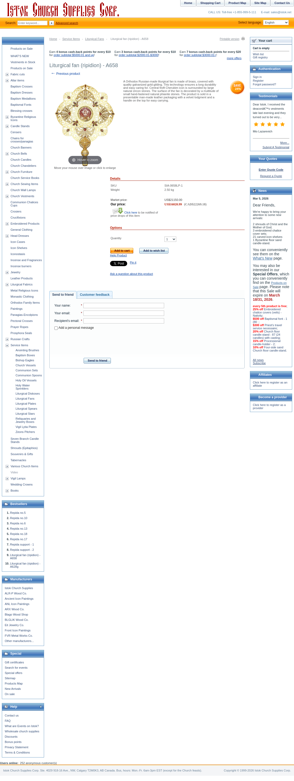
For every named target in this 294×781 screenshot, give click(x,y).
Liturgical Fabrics (21, 284)
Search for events (16, 667)
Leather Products (22, 278)
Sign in (257, 76)
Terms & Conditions (17, 752)
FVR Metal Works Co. (19, 635)
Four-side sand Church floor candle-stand (269, 349)
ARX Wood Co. (14, 609)
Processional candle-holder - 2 (267, 342)
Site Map (260, 2)
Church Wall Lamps (23, 190)
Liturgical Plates (26, 403)
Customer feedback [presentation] (95, 295)
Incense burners (21, 266)
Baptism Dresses (21, 92)
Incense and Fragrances (26, 260)
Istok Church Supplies (19, 588)
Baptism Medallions (23, 98)
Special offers (13, 672)
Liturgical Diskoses (28, 393)
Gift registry (260, 57)
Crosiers (16, 211)
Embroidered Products (25, 223)
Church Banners (21, 147)
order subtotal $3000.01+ (200, 55)
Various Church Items (24, 466)
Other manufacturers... (19, 641)
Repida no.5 (18, 512)
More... (284, 142)
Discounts (11, 736)
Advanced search (67, 23)
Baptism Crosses (21, 86)
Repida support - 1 (22, 544)
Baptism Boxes (25, 355)
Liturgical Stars (25, 413)
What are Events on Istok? (22, 726)
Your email (61, 313)
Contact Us (282, 2)
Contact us (12, 715)
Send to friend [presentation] (63, 295)
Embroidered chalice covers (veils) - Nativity (267, 312)
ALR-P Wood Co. (16, 593)
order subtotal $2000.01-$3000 (138, 55)
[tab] (63, 295)
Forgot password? (264, 84)
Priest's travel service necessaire (267, 327)
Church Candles (21, 159)
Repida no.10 (18, 518)
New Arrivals (13, 688)
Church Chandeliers (23, 165)
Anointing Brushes (27, 350)
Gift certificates (14, 662)
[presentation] (109, 342)
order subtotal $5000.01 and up (74, 55)
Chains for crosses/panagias (22, 140)
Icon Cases (18, 241)
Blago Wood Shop (16, 614)
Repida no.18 (18, 533)
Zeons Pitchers (25, 431)
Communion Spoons (29, 375)
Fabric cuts (18, 74)
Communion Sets (27, 370)
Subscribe (259, 363)
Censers (16, 132)
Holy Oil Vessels (26, 380)
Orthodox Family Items (25, 302)
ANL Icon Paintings (17, 604)
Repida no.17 (18, 539)
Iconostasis (18, 254)
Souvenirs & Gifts (22, 454)
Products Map (14, 683)
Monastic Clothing (22, 296)
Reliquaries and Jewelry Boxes (26, 420)
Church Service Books (25, 177)
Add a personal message (74, 328)
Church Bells (19, 153)
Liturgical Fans (94, 38)
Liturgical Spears (26, 408)
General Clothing (21, 229)
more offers (234, 58)
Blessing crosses (21, 110)
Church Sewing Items (24, 184)
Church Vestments (22, 196)
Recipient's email (66, 321)
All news (258, 360)
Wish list (258, 54)
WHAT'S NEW (20, 56)
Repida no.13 (18, 528)
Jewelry (15, 272)
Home (53, 38)
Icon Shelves (19, 247)
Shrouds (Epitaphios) (24, 448)
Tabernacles (18, 460)
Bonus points (13, 741)
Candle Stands (20, 126)
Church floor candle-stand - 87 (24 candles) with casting (266, 334)
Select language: (263, 22)
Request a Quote (271, 176)
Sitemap (10, 678)
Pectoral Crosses (22, 320)
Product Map (237, 2)
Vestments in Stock (23, 62)
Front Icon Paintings (18, 630)
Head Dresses (20, 235)
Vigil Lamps (18, 478)
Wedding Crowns (22, 484)
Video (14, 472)
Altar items (17, 80)
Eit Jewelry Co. (14, 625)
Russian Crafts (20, 339)
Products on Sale (22, 48)
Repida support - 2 (22, 549)
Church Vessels (26, 365)
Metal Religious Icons (24, 290)
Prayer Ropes (19, 327)
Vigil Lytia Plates (26, 426)
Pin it (133, 262)
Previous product (65, 74)
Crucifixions (18, 217)
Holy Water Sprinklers (23, 387)
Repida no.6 (18, 523)
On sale (10, 694)
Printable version (229, 39)
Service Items (71, 38)
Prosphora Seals (21, 333)
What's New (262, 258)
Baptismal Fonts (21, 104)
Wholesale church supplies (22, 731)
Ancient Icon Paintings (19, 598)
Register (258, 80)
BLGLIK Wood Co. (17, 619)
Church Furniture (21, 171)
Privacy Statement (16, 747)
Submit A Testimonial (276, 147)
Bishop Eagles (25, 360)
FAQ (8, 720)
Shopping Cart (210, 2)
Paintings (16, 308)
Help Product (118, 255)
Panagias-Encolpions (24, 314)
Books (15, 490)
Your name (62, 305)
